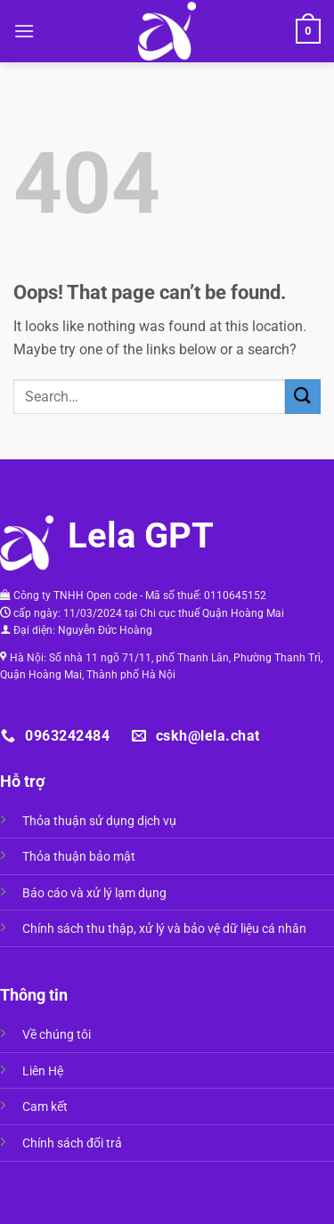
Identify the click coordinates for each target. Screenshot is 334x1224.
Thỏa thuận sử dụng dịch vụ (99, 821)
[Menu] (24, 31)
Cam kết (45, 1107)
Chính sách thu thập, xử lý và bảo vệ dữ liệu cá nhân (164, 928)
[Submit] (303, 396)
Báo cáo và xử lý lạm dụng (94, 893)
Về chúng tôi (56, 1034)
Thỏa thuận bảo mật (78, 856)
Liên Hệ (42, 1071)
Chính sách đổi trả (72, 1143)
